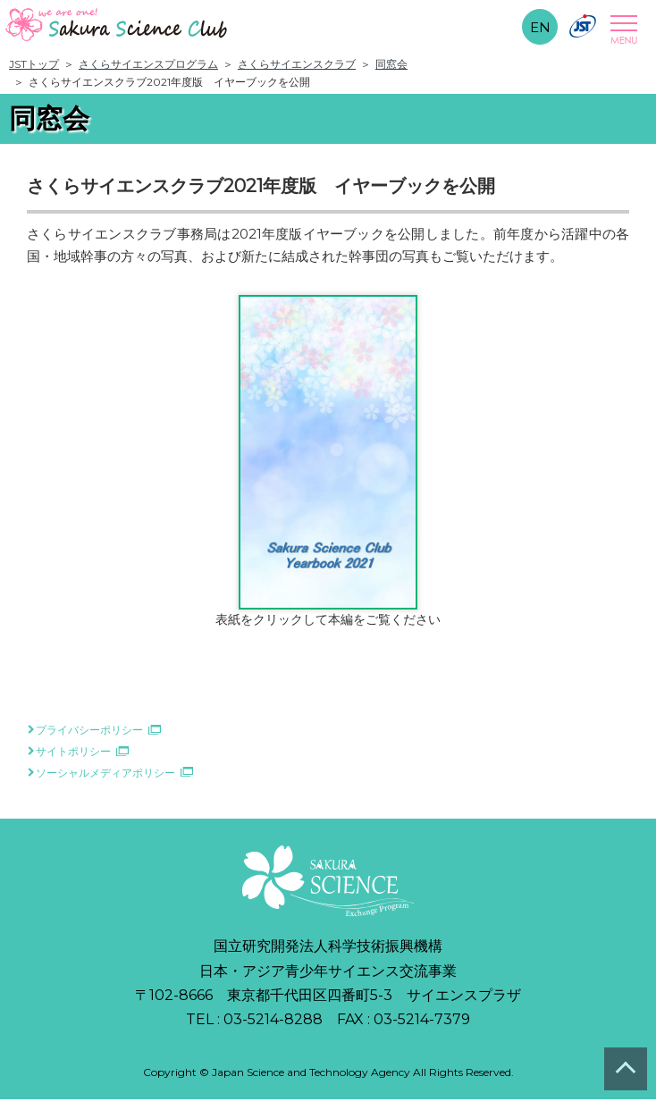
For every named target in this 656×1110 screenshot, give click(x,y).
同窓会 (391, 64)
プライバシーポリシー (89, 729)
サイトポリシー (73, 751)
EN (540, 27)
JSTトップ (34, 64)
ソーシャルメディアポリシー (105, 772)
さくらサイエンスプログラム (148, 64)
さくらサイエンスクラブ (297, 64)
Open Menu (621, 29)
